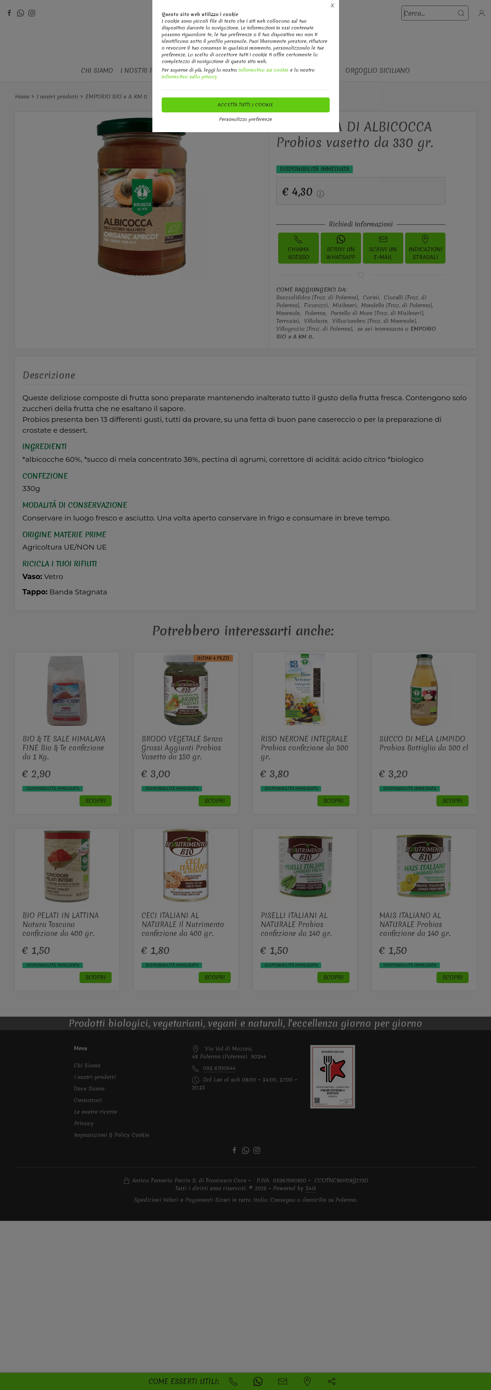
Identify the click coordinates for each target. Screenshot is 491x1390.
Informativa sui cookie (264, 70)
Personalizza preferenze (245, 119)
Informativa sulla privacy (189, 77)
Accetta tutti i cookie (245, 105)
